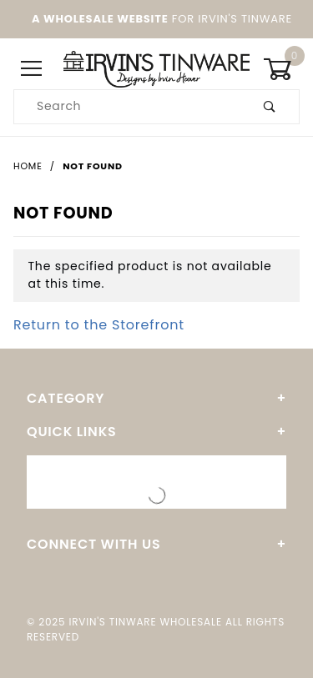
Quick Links (72, 431)
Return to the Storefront (98, 324)
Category (65, 398)
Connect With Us (93, 544)
